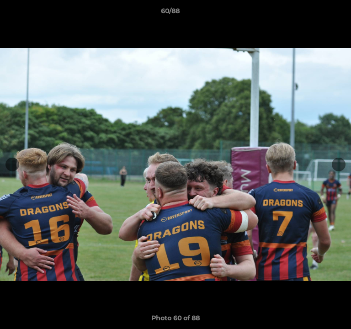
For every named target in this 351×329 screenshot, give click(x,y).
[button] (318, 13)
